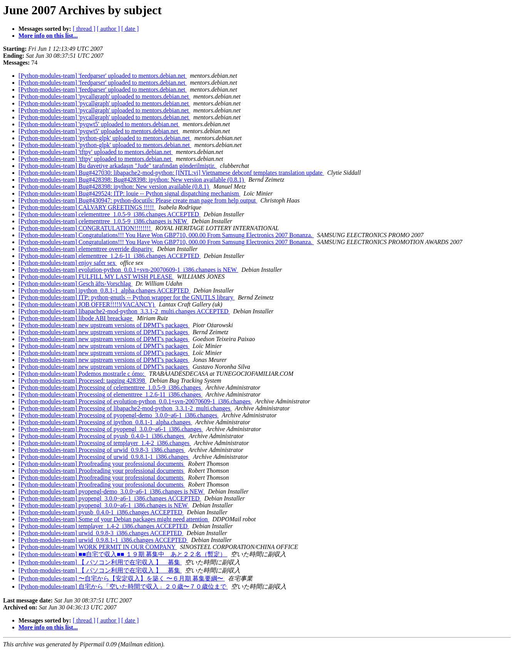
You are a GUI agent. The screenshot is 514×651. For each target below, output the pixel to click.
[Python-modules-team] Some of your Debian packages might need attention (113, 519)
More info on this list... (48, 35)
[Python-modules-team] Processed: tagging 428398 (82, 380)
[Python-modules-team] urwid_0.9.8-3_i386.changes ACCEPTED (100, 533)
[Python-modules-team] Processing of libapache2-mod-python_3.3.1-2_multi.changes (125, 408)
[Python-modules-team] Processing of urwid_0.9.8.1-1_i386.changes (104, 457)
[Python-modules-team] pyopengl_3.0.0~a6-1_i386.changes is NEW (103, 505)
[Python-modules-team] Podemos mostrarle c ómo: (82, 373)
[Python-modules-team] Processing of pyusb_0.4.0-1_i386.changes (102, 436)
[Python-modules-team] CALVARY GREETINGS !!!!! (87, 207)
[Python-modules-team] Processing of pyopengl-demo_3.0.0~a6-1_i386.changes (118, 415)
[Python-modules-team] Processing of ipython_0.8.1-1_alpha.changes (105, 422)
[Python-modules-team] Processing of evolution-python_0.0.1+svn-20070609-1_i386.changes (135, 401)
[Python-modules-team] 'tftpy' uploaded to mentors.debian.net (95, 152)
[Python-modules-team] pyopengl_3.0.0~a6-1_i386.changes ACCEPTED (109, 498)
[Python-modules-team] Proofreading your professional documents (101, 463)
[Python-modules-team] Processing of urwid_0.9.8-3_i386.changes (101, 450)
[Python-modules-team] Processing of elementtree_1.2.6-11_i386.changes (110, 394)
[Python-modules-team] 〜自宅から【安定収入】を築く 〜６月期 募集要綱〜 (121, 578)
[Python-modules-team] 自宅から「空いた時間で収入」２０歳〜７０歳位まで (123, 586)
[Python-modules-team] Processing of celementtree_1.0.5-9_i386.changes (110, 387)
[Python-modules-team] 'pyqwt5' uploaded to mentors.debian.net (99, 124)
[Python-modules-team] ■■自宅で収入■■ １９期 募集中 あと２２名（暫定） (123, 554)
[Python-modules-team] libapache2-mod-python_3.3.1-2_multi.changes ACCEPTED (124, 311)
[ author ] (108, 28)
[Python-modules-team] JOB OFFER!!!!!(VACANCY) (87, 304)
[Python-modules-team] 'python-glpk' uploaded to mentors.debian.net (104, 138)
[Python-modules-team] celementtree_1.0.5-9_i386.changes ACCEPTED (109, 214)
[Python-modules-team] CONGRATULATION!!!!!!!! (85, 228)
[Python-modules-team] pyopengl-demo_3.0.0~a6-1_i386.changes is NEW (111, 491)
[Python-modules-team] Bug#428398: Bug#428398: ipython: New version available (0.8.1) (131, 179)
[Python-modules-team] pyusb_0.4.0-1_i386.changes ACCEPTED (101, 512)
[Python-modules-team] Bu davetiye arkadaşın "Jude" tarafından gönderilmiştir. (117, 165)
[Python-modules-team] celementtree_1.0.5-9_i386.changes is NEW (103, 221)
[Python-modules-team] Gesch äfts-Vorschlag (75, 283)
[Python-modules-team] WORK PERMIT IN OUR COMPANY (97, 547)
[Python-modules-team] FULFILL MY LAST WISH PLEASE (96, 276)
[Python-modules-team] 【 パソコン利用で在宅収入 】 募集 (100, 562)
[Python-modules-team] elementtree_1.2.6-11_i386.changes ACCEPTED (109, 256)
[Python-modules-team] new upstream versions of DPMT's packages (103, 325)
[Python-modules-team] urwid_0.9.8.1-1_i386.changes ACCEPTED (103, 540)
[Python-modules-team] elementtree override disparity (86, 249)
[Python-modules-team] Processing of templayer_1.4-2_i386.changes (104, 443)
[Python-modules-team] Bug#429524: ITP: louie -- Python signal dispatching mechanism (129, 193)
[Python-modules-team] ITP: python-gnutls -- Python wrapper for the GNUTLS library (126, 297)
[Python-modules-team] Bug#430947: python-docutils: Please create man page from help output (137, 200)
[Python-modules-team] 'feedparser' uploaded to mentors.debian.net (102, 75)
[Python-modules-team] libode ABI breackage (76, 318)
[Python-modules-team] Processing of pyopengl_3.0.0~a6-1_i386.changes (110, 429)
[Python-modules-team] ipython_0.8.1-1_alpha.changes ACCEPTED (104, 290)
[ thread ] (84, 28)
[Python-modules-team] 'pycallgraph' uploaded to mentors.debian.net (104, 96)
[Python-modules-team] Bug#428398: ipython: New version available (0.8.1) (114, 186)
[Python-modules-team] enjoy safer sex (67, 262)
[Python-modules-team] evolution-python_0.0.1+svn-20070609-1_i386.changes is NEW (128, 269)
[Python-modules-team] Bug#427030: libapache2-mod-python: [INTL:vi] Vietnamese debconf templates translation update (171, 172)
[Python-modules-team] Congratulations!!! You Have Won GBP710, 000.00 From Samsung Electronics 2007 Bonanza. (166, 235)
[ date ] (130, 28)
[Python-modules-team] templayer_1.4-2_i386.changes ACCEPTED (103, 526)
